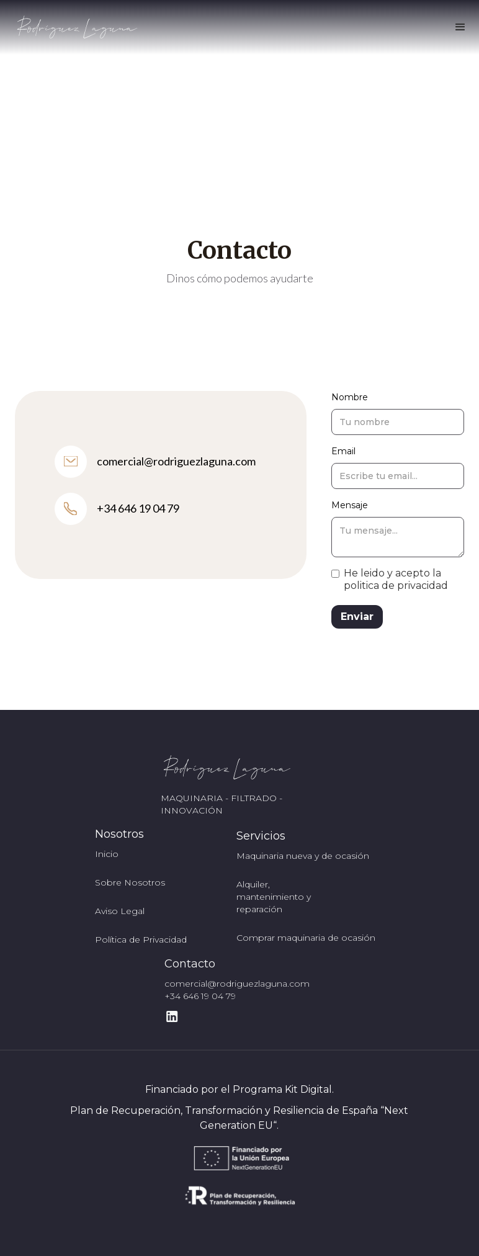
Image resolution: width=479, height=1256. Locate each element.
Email (343, 451)
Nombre (349, 397)
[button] (460, 27)
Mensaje (349, 505)
